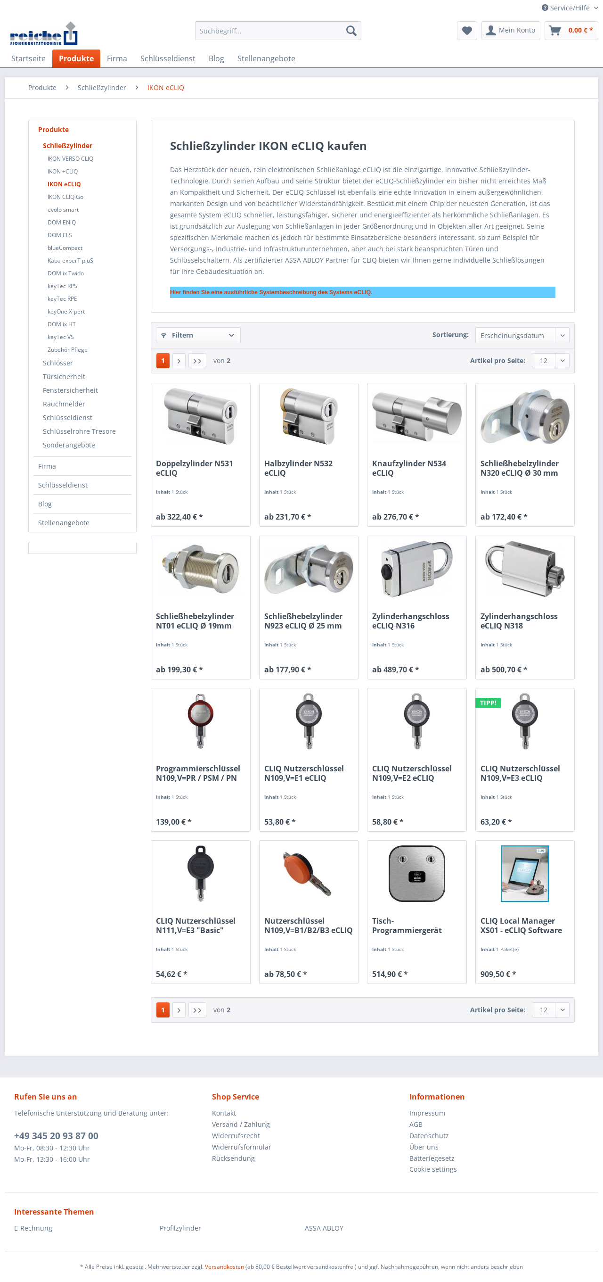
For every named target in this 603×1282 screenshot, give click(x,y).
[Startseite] (28, 58)
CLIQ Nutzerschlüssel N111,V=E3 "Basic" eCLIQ (196, 925)
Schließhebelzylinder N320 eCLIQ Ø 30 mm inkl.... (520, 468)
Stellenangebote (64, 522)
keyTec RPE (62, 299)
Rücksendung (233, 1158)
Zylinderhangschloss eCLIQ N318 (519, 621)
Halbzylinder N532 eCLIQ (298, 468)
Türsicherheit (64, 376)
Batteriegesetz (432, 1158)
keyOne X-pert (66, 311)
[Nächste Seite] (179, 360)
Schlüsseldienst (67, 417)
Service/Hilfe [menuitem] (567, 7)
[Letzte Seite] (197, 360)
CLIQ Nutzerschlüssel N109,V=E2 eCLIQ (412, 773)
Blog (45, 503)
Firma (47, 466)
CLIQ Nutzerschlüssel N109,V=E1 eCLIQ (304, 773)
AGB (416, 1124)
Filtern (177, 335)
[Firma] (117, 58)
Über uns (424, 1146)
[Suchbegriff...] (278, 30)
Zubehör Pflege (68, 350)
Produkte (53, 129)
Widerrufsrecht (236, 1135)
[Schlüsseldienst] (168, 58)
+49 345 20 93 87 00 (56, 1136)
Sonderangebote (69, 444)
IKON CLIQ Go (65, 197)
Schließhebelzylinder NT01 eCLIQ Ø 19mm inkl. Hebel (195, 621)
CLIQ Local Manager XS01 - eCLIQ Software (521, 925)
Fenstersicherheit (70, 390)
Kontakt (224, 1112)
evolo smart (63, 210)
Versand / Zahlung (241, 1124)
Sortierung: (450, 334)
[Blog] (216, 58)
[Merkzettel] (467, 30)
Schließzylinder (67, 145)
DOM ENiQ (62, 222)
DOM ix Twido (66, 273)
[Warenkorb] (571, 30)
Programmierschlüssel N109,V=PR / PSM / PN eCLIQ (198, 773)
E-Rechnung (33, 1228)
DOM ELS (60, 235)
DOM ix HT (62, 324)
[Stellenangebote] (266, 58)
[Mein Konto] (510, 30)
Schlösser (58, 362)
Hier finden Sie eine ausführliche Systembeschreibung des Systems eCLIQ (270, 292)
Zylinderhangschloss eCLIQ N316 (410, 621)
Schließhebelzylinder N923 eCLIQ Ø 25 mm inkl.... (303, 621)
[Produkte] (76, 58)
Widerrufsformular (241, 1146)
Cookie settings (433, 1169)
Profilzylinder (180, 1228)
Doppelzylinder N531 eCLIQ (194, 468)
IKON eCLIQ (64, 184)
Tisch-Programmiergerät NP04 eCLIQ (407, 925)
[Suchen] (351, 30)
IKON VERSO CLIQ (70, 159)
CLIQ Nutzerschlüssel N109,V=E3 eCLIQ (520, 773)
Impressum (427, 1112)
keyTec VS (61, 337)
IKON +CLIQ (63, 171)
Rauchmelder (64, 403)
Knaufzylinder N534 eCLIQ (409, 468)
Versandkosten (224, 1267)
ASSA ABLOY (324, 1228)
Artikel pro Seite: (497, 360)
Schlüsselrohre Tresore (79, 431)
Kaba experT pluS (70, 260)
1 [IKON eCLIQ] (163, 360)
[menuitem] (278, 35)
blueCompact (65, 248)
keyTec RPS (62, 286)
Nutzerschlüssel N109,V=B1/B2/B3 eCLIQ (308, 925)
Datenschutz (429, 1135)
